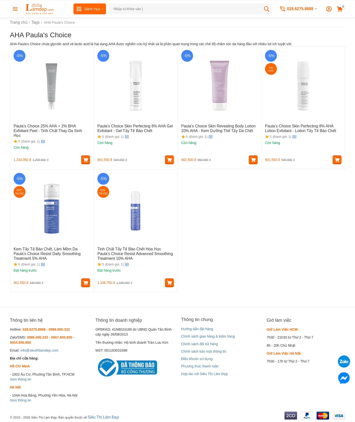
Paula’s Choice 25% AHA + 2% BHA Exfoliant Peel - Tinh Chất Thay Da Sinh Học (48, 128)
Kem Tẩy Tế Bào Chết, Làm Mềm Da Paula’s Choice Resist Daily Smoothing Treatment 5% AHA (48, 253)
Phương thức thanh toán (199, 366)
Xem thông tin (20, 379)
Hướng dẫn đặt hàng (197, 329)
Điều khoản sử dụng (196, 359)
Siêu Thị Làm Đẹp (102, 417)
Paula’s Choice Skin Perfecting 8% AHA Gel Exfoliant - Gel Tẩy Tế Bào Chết (130, 128)
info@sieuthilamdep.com (39, 350)
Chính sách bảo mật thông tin (203, 351)
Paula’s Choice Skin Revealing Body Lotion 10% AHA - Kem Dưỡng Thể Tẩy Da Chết (218, 128)
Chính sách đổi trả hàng (199, 344)
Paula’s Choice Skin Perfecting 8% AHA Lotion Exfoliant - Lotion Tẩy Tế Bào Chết (300, 128)
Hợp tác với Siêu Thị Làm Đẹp (204, 374)
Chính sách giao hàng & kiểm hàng (208, 336)
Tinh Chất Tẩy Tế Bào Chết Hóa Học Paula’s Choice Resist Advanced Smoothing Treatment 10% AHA (133, 253)
